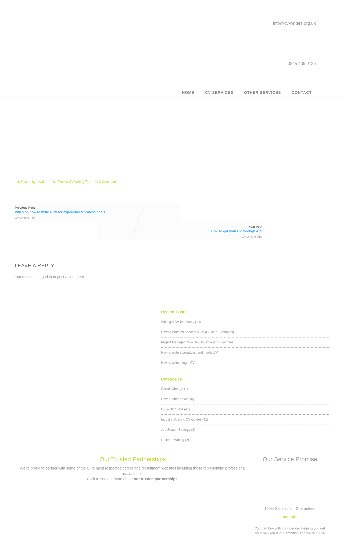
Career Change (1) (248, 126)
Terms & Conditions (210, 478)
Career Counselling (54, 516)
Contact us (132, 484)
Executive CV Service (54, 497)
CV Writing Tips (80, 189)
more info (290, 344)
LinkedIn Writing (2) (249, 177)
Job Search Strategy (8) (252, 167)
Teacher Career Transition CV (54, 525)
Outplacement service (53, 488)
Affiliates (210, 497)
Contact (302, 95)
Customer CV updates (54, 478)
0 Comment (107, 189)
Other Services (262, 95)
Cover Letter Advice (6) (251, 136)
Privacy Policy (210, 488)
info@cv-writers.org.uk (294, 25)
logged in (44, 261)
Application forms (210, 506)
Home (188, 95)
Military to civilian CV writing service (54, 506)
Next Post (175, 216)
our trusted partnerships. (156, 306)
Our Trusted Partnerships (133, 286)
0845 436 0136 (136, 499)
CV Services (219, 95)
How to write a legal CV (251, 101)
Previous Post (68, 216)
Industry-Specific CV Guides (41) (258, 157)
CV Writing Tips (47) (249, 146)
